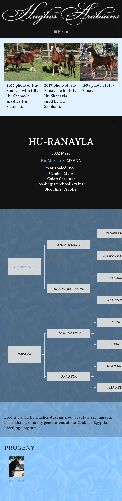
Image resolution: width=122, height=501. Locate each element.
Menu (61, 31)
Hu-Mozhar (51, 161)
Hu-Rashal (16, 469)
